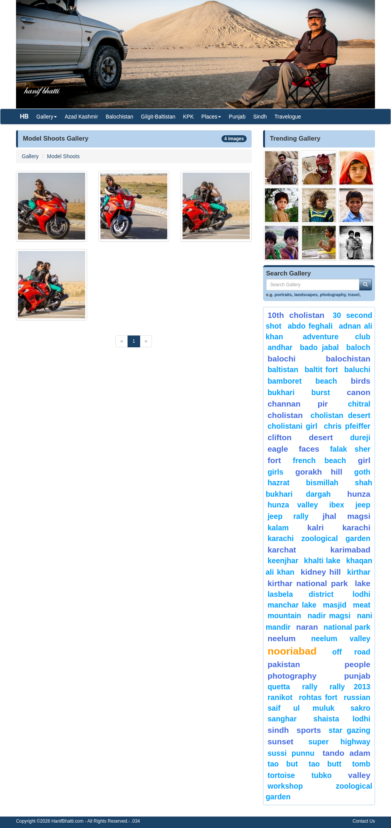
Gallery (30, 156)
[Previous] (121, 341)
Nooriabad (292, 651)
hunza (358, 493)
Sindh (260, 116)
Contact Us (363, 821)
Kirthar (358, 572)
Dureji (360, 437)
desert (321, 437)
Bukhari (281, 392)
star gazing (349, 730)
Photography (292, 675)
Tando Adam (346, 753)
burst (320, 392)
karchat (282, 549)
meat (361, 605)
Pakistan (284, 664)
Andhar (280, 347)
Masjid (334, 605)
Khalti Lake (322, 560)
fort (274, 460)
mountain (284, 615)
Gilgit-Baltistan (158, 116)
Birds (360, 380)
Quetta (279, 686)
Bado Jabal (319, 347)
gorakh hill (318, 471)
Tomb (361, 764)
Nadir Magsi (329, 615)
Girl (364, 460)
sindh (278, 730)
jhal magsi (346, 516)
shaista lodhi (341, 719)
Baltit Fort (321, 369)
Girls (275, 472)
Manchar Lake (292, 605)
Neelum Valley (340, 638)
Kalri (315, 527)
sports (309, 730)
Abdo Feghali (310, 326)
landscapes (306, 294)
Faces (309, 448)
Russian (357, 697)
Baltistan (283, 369)
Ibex (336, 505)
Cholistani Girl (293, 426)
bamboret (285, 381)
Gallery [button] (46, 116)
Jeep (362, 505)
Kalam (278, 527)
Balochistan (119, 116)
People (357, 664)
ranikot (280, 697)
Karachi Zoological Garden (319, 538)
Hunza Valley (293, 505)
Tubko (321, 775)
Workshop (285, 786)
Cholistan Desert (340, 415)
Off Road (351, 652)
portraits (283, 294)
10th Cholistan (296, 315)
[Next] (146, 341)
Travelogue (288, 116)
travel (354, 294)
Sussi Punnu (291, 753)
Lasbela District (301, 594)
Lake (362, 583)
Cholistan (285, 415)
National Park (346, 627)
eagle (278, 448)
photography (333, 294)
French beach (319, 460)
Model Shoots (63, 156)
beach (326, 381)
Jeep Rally (288, 516)
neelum (282, 638)
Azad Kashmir (81, 116)
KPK (188, 116)
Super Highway (339, 741)
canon (358, 392)
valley (359, 775)
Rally (309, 686)
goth (362, 472)
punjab (357, 675)
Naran (307, 626)
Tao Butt (325, 764)
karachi (356, 527)
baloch (358, 347)
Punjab (237, 116)
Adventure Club (336, 336)
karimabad (350, 549)
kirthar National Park (308, 583)
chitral (359, 404)
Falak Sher (350, 449)
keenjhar (283, 560)
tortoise (281, 775)
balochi (282, 358)
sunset (281, 741)
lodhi (361, 594)
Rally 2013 (350, 686)
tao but (283, 764)
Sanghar (282, 719)
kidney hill (321, 571)
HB (24, 116)
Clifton (280, 437)
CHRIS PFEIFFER (347, 426)
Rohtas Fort (318, 697)
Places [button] (211, 116)
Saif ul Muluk (301, 708)
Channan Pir (298, 403)
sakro (360, 708)
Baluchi (357, 369)
